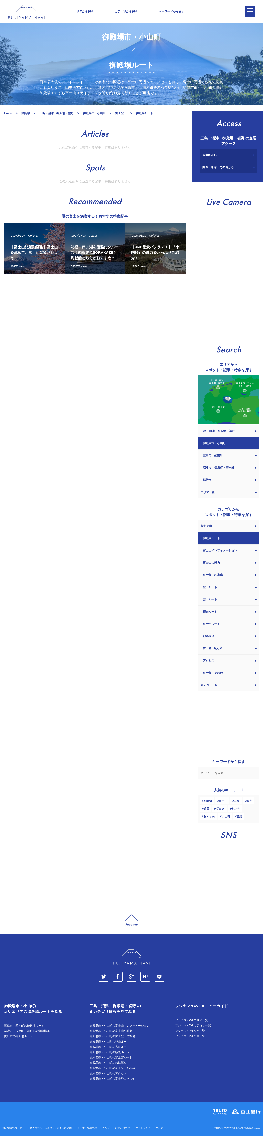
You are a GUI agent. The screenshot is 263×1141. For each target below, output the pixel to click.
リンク (159, 1133)
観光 (249, 806)
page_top (131, 924)
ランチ (235, 814)
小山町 (226, 822)
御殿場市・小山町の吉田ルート (109, 1052)
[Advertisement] (93, 320)
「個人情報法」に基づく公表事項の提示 (50, 1133)
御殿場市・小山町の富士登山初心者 (112, 1073)
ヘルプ (106, 1133)
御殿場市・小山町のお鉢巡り (108, 1068)
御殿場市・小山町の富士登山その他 (112, 1084)
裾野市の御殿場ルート (18, 1041)
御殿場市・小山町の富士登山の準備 (112, 1041)
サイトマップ (143, 1133)
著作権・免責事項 (87, 1133)
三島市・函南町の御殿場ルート (24, 1031)
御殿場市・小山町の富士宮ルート (111, 1063)
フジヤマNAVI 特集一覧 (190, 1041)
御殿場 (208, 806)
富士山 (223, 806)
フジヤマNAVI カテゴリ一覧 (193, 1031)
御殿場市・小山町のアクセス (108, 1079)
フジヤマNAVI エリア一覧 (191, 1025)
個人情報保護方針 (12, 1133)
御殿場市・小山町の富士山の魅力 (111, 1036)
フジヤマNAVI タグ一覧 (190, 1036)
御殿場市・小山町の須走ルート (109, 1057)
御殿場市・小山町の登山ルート (109, 1047)
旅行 (239, 822)
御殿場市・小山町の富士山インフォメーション (119, 1031)
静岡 (206, 814)
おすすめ (209, 822)
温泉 (237, 806)
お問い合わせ (122, 1133)
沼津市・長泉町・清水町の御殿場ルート (29, 1036)
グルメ (220, 814)
